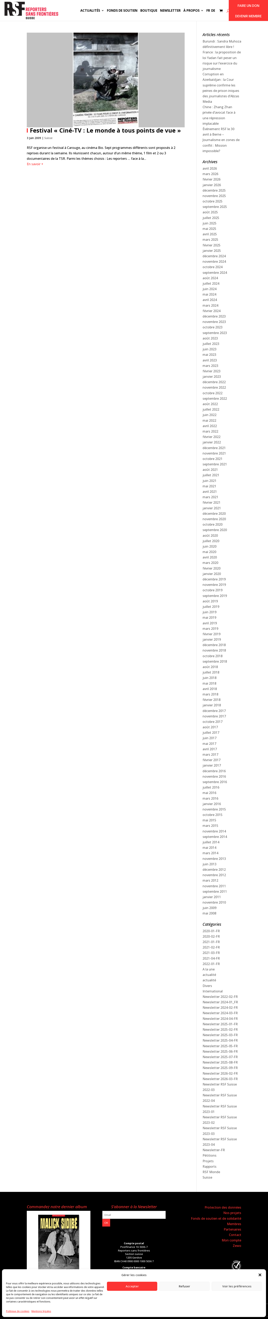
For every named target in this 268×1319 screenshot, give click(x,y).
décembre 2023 (214, 316)
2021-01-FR (211, 942)
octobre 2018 (212, 656)
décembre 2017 (214, 711)
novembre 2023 (214, 322)
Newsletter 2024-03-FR (220, 1013)
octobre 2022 (212, 393)
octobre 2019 (212, 590)
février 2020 (211, 568)
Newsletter (170, 11)
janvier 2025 (212, 250)
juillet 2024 (211, 283)
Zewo (237, 1245)
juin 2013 (209, 864)
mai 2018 (209, 683)
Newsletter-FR (214, 1150)
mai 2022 (209, 420)
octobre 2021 (212, 459)
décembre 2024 (214, 256)
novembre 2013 (214, 858)
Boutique (148, 11)
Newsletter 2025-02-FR (220, 1029)
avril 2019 (210, 623)
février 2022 (211, 437)
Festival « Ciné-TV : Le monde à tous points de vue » (105, 130)
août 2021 (210, 469)
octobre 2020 (212, 524)
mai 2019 (209, 617)
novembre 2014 (214, 831)
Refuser (184, 1286)
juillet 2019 (211, 606)
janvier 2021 (212, 508)
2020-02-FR (211, 936)
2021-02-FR (211, 947)
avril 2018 (210, 689)
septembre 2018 (215, 661)
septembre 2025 (215, 206)
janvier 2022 (212, 442)
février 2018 (211, 699)
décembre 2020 (214, 513)
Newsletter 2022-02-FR (220, 996)
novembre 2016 (214, 776)
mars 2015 (210, 825)
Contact (235, 1235)
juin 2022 (209, 415)
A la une (209, 969)
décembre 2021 (214, 448)
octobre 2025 (212, 201)
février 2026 (211, 179)
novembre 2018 (214, 650)
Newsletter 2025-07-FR (220, 1057)
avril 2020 (210, 557)
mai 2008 (209, 913)
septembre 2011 (215, 891)
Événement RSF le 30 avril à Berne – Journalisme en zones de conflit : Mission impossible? (221, 140)
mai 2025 (209, 228)
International (213, 991)
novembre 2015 (214, 809)
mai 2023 (209, 354)
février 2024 (211, 311)
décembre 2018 (214, 645)
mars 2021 (210, 497)
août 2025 (210, 212)
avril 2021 (210, 491)
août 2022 (210, 404)
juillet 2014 (211, 842)
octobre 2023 (212, 327)
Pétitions (209, 1155)
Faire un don (248, 5)
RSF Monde (211, 1172)
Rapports (209, 1166)
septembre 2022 (215, 398)
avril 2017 (210, 749)
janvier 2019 (212, 639)
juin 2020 (209, 546)
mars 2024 (210, 305)
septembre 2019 (215, 596)
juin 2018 (209, 678)
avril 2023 (210, 360)
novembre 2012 (214, 875)
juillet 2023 (211, 343)
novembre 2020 (214, 519)
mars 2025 (210, 239)
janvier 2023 (212, 376)
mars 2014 (210, 853)
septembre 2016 (215, 782)
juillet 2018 (211, 672)
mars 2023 (210, 365)
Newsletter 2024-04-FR (220, 1018)
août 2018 (210, 667)
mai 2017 (209, 743)
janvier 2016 (212, 804)
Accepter (132, 1286)
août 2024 (210, 278)
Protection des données (223, 1207)
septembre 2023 (215, 333)
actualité (209, 974)
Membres (234, 1224)
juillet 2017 (211, 732)
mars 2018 (210, 694)
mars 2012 (210, 880)
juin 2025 (209, 223)
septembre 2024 (215, 272)
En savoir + (35, 164)
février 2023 (211, 371)
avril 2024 (210, 300)
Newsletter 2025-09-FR (220, 1068)
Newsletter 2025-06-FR (220, 1051)
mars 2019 (210, 628)
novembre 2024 (214, 261)
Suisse (48, 138)
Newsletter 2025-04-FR (220, 1040)
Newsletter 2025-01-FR (220, 1024)
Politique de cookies (17, 1311)
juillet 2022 (211, 409)
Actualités (90, 11)
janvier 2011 (212, 897)
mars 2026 (210, 174)
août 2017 (210, 727)
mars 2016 (210, 798)
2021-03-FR (211, 953)
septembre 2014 (215, 836)
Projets (208, 1161)
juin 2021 (209, 480)
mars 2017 (210, 754)
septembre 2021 (215, 464)
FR (208, 11)
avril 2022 (210, 426)
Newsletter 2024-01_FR (220, 1002)
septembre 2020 (215, 530)
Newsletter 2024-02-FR (220, 1007)
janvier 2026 (212, 185)
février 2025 (211, 245)
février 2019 (211, 634)
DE (213, 11)
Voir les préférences (236, 1286)
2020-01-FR (211, 931)
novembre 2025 (214, 196)
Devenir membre (248, 16)
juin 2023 (209, 349)
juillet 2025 (211, 218)
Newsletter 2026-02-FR (220, 1073)
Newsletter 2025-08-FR (220, 1062)
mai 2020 (209, 552)
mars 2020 (210, 562)
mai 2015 (209, 820)
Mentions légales (41, 1311)
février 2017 (211, 760)
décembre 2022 (214, 382)
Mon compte (231, 1240)
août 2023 (210, 338)
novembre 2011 (214, 886)
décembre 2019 (214, 579)
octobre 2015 (212, 815)
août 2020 (210, 535)
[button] (260, 1275)
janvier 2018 (212, 705)
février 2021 (211, 502)
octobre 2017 (212, 721)
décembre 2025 (214, 190)
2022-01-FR (211, 964)
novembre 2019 (214, 584)
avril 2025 (210, 234)
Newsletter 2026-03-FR (220, 1079)
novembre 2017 (214, 716)
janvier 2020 (212, 574)
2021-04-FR (211, 958)
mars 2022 (210, 431)
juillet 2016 (211, 787)
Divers (207, 986)
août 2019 (210, 601)
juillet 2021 (211, 475)
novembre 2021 (214, 453)
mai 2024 (209, 294)
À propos (191, 11)
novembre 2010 (214, 902)
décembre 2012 (214, 869)
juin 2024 (209, 289)
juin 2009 (209, 908)
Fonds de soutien (122, 11)
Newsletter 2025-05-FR (220, 1046)
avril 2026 (210, 168)
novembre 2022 (214, 387)
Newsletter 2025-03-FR (220, 1035)
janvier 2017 (212, 765)
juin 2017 (209, 738)
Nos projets (232, 1213)
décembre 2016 (214, 771)
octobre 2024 (212, 267)
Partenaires (232, 1229)
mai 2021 (209, 486)
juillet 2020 (211, 541)
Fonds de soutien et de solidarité (216, 1218)
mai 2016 (209, 793)
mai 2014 (209, 847)
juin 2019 (209, 612)
